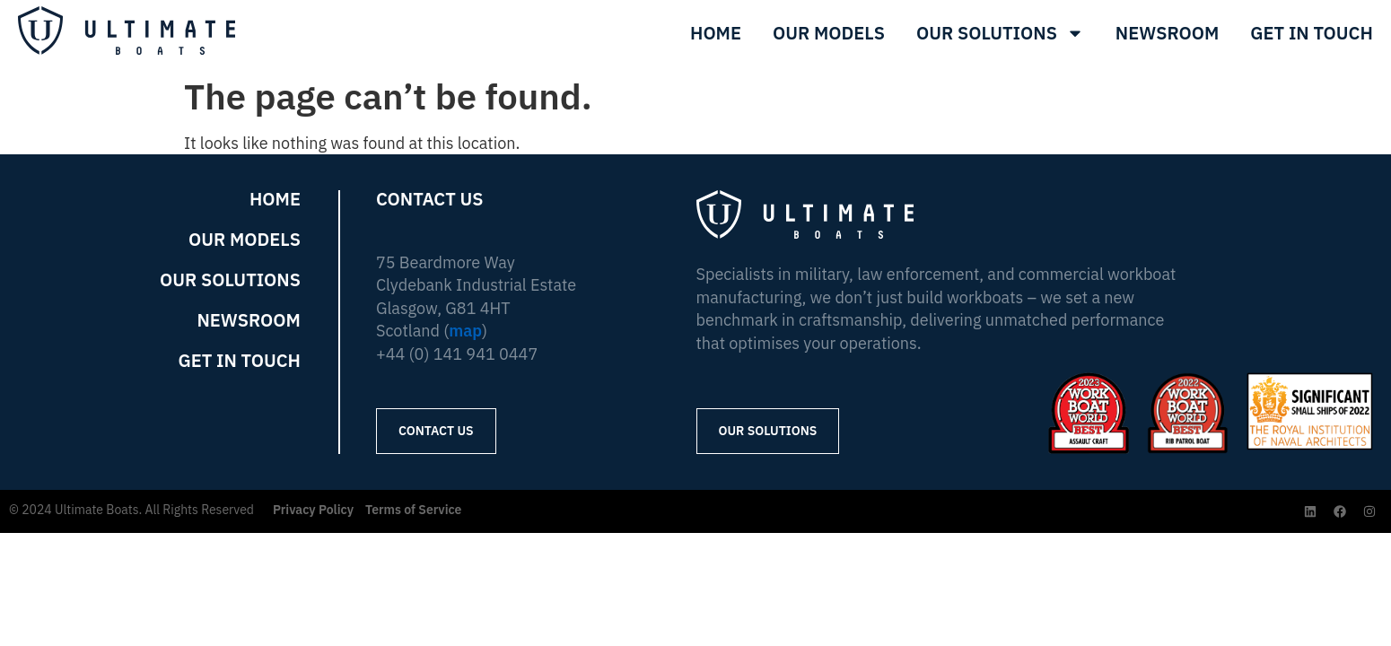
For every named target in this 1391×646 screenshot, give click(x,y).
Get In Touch (1312, 33)
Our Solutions (1000, 33)
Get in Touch (239, 361)
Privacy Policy (313, 510)
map (465, 330)
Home (715, 33)
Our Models (829, 33)
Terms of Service (413, 510)
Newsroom (1167, 33)
